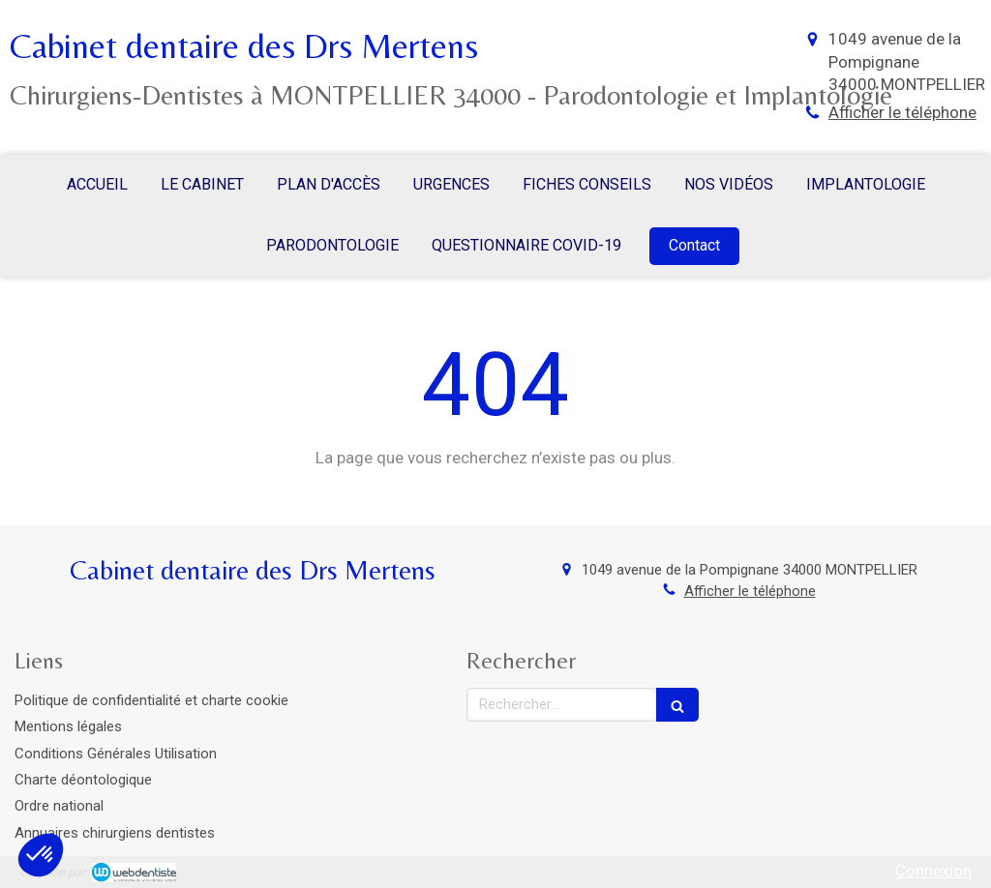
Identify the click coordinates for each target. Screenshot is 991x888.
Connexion (933, 870)
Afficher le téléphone (902, 112)
